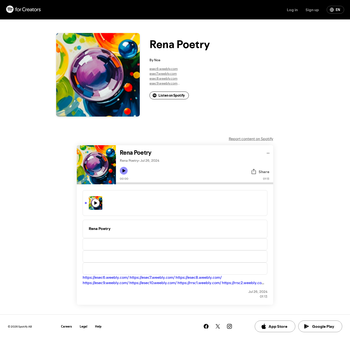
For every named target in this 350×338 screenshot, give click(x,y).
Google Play (319, 326)
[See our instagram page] (229, 326)
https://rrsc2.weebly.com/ (244, 282)
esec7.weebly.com (163, 73)
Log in (292, 9)
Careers (66, 326)
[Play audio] (268, 152)
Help (98, 326)
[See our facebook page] (206, 326)
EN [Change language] (335, 9)
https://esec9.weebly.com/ (106, 282)
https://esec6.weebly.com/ (106, 277)
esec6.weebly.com (163, 68)
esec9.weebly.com (163, 83)
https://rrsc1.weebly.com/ (199, 282)
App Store (274, 326)
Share (260, 172)
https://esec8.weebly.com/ (198, 277)
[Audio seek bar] (194, 183)
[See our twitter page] (218, 326)
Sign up (312, 9)
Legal (83, 326)
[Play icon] (124, 171)
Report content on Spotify (251, 138)
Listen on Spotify (169, 95)
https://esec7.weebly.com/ (152, 277)
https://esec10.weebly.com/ (153, 282)
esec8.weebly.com (163, 78)
